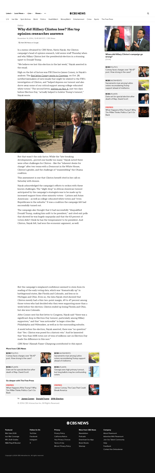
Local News (19, 13)
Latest (9, 13)
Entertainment (78, 19)
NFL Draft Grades (11, 440)
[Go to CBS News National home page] (77, 13)
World (35, 19)
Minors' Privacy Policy (62, 446)
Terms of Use (59, 443)
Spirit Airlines (26, 19)
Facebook (33, 436)
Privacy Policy (59, 433)
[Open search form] (148, 13)
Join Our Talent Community (113, 440)
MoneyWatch (66, 19)
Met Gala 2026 (10, 433)
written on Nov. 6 (59, 88)
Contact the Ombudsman (113, 449)
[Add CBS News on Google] (28, 43)
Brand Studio (84, 443)
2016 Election (57, 398)
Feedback (107, 446)
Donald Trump (42, 398)
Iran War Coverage (12, 436)
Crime (89, 19)
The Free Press (107, 19)
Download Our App (86, 440)
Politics (43, 19)
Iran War (15, 19)
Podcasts (82, 436)
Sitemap (82, 446)
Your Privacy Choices (62, 440)
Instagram (33, 440)
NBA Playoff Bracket (13, 443)
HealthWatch (53, 19)
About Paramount (110, 433)
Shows (38, 13)
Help (105, 443)
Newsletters (83, 433)
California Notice (60, 436)
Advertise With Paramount (113, 436)
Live (30, 13)
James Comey (27, 398)
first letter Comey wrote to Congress (49, 75)
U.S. (7, 19)
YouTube (33, 433)
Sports (96, 19)
